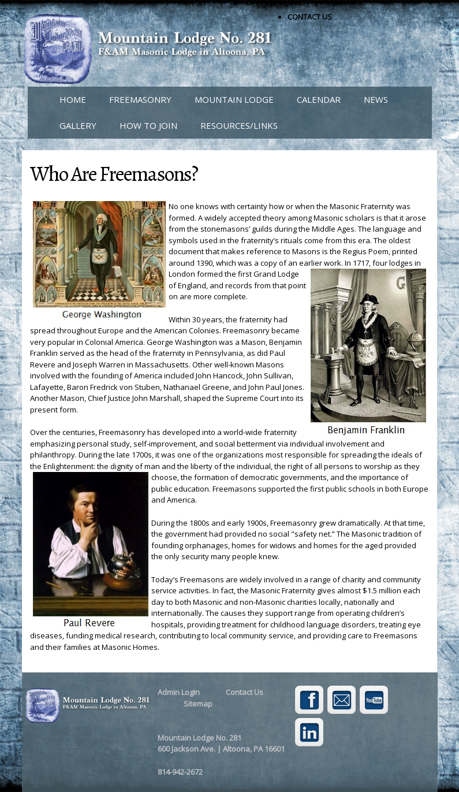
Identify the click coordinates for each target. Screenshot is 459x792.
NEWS (376, 99)
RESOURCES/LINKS (239, 125)
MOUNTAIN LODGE (234, 99)
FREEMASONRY (140, 99)
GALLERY (77, 125)
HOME (72, 99)
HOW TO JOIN (148, 125)
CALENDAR (319, 99)
